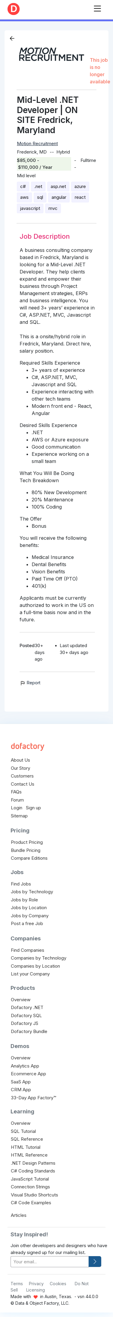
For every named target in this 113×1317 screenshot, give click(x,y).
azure (80, 186)
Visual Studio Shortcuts (34, 1195)
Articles (19, 1215)
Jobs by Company (30, 915)
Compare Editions (29, 858)
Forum (17, 800)
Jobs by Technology (32, 891)
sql (40, 197)
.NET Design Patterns (33, 1163)
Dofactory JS (24, 1023)
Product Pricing (27, 842)
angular (59, 197)
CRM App (21, 1089)
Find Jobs (21, 884)
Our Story (20, 768)
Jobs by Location (29, 907)
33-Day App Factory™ (33, 1097)
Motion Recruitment (37, 143)
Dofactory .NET (27, 1007)
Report (30, 682)
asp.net (58, 186)
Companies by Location (35, 966)
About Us (20, 760)
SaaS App (21, 1082)
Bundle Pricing (25, 850)
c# (23, 186)
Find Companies (27, 950)
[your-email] (50, 1261)
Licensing (35, 1289)
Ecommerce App (28, 1074)
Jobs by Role (24, 900)
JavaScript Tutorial (30, 1179)
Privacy (36, 1283)
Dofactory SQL (26, 1015)
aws (24, 197)
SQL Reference (27, 1139)
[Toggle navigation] (97, 7)
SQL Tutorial (23, 1131)
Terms (17, 1283)
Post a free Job (27, 923)
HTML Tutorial (25, 1147)
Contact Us (22, 784)
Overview (20, 999)
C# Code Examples (31, 1202)
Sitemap (19, 816)
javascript (30, 208)
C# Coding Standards (33, 1171)
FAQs (16, 792)
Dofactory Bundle (29, 1031)
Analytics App (25, 1066)
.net (38, 186)
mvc (53, 208)
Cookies (58, 1283)
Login (16, 808)
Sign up (33, 808)
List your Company (30, 974)
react (80, 197)
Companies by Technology (38, 958)
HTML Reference (29, 1155)
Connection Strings (30, 1187)
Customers (22, 776)
